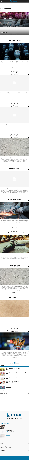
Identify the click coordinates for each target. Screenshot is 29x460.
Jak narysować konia (9, 430)
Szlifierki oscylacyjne (4, 24)
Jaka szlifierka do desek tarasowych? (14, 199)
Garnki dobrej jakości (9, 425)
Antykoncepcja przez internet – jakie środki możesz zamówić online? (15, 377)
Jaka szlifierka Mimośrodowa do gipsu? (14, 136)
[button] (27, 1)
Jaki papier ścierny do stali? (14, 297)
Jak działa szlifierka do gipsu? (14, 265)
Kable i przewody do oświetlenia (5, 446)
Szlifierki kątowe (2, 450)
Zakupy (7, 369)
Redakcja (12, 41)
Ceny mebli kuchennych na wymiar (11, 434)
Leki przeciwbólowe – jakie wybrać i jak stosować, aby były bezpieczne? (16, 372)
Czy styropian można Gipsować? (14, 40)
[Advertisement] (14, 4)
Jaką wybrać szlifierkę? (14, 72)
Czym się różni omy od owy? (10, 386)
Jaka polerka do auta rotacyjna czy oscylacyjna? (14, 232)
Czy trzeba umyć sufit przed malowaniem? (14, 330)
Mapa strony (14, 457)
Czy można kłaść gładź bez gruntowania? (14, 105)
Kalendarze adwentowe (4, 444)
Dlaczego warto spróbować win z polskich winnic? (13, 368)
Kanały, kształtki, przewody (4, 451)
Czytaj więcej (14, 67)
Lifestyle (7, 431)
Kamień (1, 443)
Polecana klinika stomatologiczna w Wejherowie (12, 381)
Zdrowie (7, 373)
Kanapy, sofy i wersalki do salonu (5, 447)
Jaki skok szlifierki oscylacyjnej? (14, 168)
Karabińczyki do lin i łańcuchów (5, 453)
